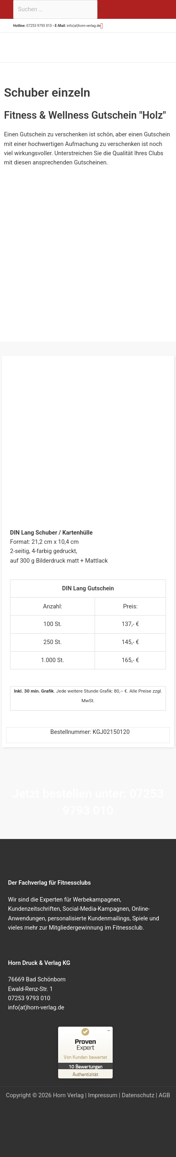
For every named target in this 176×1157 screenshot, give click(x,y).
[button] (102, 25)
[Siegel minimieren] (109, 1031)
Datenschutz (138, 1095)
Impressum (102, 1095)
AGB (164, 1095)
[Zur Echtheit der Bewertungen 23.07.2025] (85, 1073)
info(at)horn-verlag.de (83, 26)
